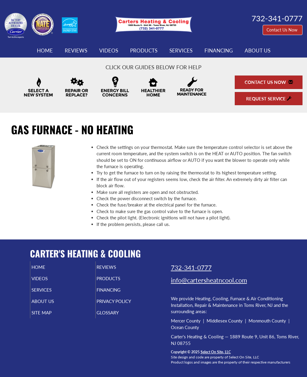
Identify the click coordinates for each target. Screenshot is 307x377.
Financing (218, 51)
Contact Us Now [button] (283, 29)
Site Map (51, 318)
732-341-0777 (191, 267)
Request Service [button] (268, 98)
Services (180, 51)
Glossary (118, 318)
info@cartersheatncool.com (209, 280)
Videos (108, 51)
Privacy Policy (125, 305)
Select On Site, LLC (216, 352)
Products (143, 51)
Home (45, 51)
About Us (257, 51)
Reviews (76, 51)
